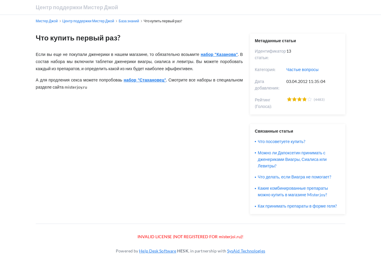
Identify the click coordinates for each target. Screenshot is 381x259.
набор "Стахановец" (145, 79)
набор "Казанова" (219, 54)
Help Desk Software (157, 250)
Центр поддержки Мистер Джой (77, 7)
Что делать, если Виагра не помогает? (294, 176)
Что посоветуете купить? (281, 141)
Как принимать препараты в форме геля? (297, 205)
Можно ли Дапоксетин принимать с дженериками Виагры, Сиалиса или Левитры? (292, 159)
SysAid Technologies (246, 250)
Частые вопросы (302, 69)
